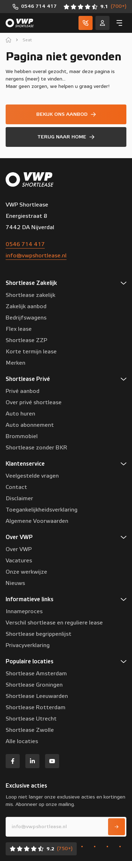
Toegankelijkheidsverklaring (41, 510)
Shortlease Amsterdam (36, 673)
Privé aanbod (22, 391)
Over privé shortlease (34, 402)
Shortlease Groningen (34, 685)
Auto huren (20, 414)
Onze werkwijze (26, 572)
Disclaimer (19, 498)
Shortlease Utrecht (31, 719)
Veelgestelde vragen (32, 476)
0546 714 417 (25, 244)
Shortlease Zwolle (30, 730)
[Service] (102, 23)
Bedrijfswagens (26, 318)
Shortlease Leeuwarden (37, 696)
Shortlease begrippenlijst (38, 634)
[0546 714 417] (35, 6)
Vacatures (19, 560)
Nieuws (15, 583)
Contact (16, 487)
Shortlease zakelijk (30, 295)
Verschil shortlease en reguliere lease (54, 623)
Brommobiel (22, 436)
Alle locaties (22, 741)
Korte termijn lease (31, 351)
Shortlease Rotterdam (35, 707)
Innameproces (24, 611)
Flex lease (19, 329)
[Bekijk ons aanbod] (66, 114)
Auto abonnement (30, 425)
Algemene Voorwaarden (37, 521)
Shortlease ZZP (26, 340)
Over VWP (19, 549)
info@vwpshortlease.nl (36, 255)
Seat (27, 39)
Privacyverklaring (28, 645)
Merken (15, 363)
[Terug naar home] (66, 137)
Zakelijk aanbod (26, 306)
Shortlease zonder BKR (36, 447)
